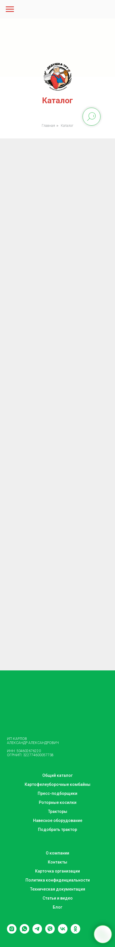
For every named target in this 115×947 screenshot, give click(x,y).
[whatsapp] (24, 932)
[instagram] (12, 932)
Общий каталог (57, 775)
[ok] (75, 932)
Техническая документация (57, 889)
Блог (57, 907)
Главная (48, 126)
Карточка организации (57, 871)
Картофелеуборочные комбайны (57, 784)
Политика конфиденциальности (57, 880)
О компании (57, 853)
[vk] (62, 932)
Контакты (57, 862)
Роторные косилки (57, 802)
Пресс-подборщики (57, 793)
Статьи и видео (58, 898)
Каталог (67, 126)
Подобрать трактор (57, 829)
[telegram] (37, 932)
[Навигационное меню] (10, 9)
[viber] (50, 932)
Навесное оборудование (57, 820)
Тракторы (57, 811)
